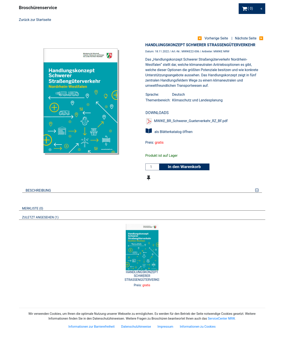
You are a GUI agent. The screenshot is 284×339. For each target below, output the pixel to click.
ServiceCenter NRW (221, 318)
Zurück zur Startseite (35, 20)
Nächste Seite (246, 38)
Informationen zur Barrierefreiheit (91, 327)
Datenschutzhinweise (136, 327)
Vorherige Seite (216, 38)
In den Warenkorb (184, 166)
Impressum (165, 327)
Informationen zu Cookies (198, 327)
